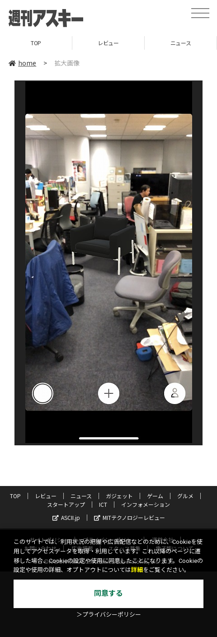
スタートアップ (66, 504)
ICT (103, 504)
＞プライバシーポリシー (108, 614)
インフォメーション (145, 504)
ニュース (180, 43)
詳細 (137, 569)
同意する (108, 593)
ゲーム (155, 496)
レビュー (108, 43)
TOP (36, 43)
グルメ (185, 496)
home (22, 62)
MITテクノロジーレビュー (129, 517)
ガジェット (119, 496)
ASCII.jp (66, 517)
